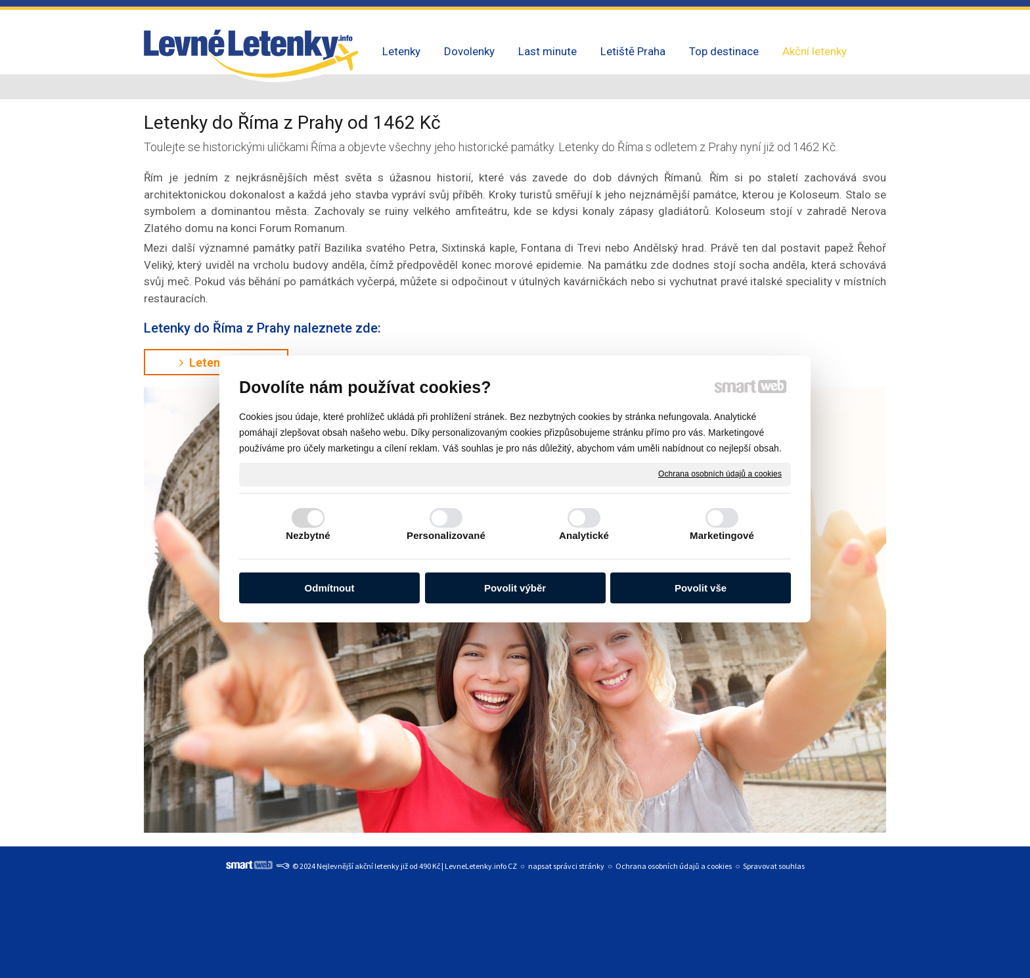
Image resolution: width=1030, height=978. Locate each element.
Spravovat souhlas (774, 866)
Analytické (584, 535)
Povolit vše (701, 588)
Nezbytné (308, 535)
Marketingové (722, 535)
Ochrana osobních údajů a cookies (720, 473)
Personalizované (446, 535)
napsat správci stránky (566, 866)
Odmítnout (330, 588)
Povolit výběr (515, 588)
